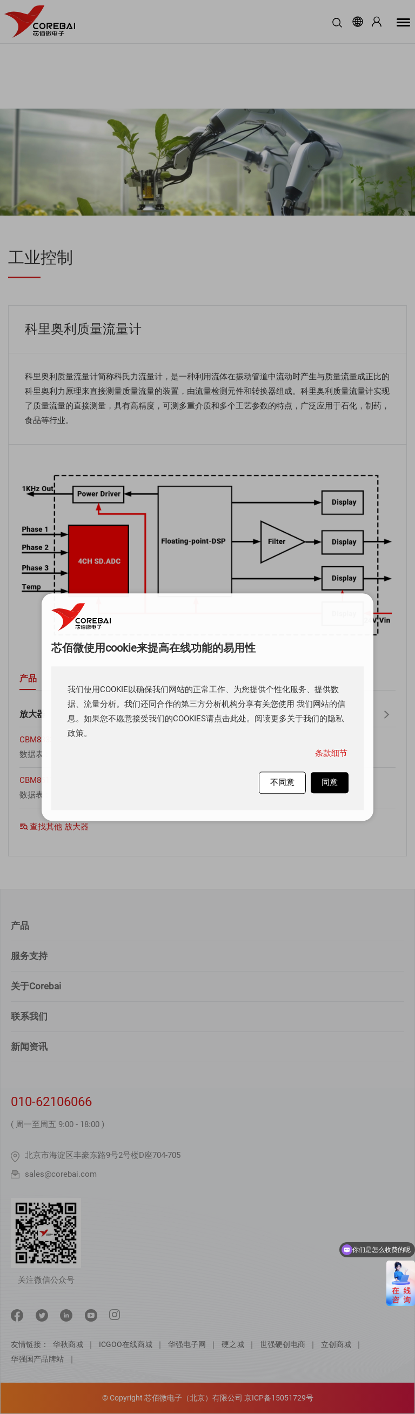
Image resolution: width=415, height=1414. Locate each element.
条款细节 (331, 753)
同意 (330, 782)
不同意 (282, 782)
